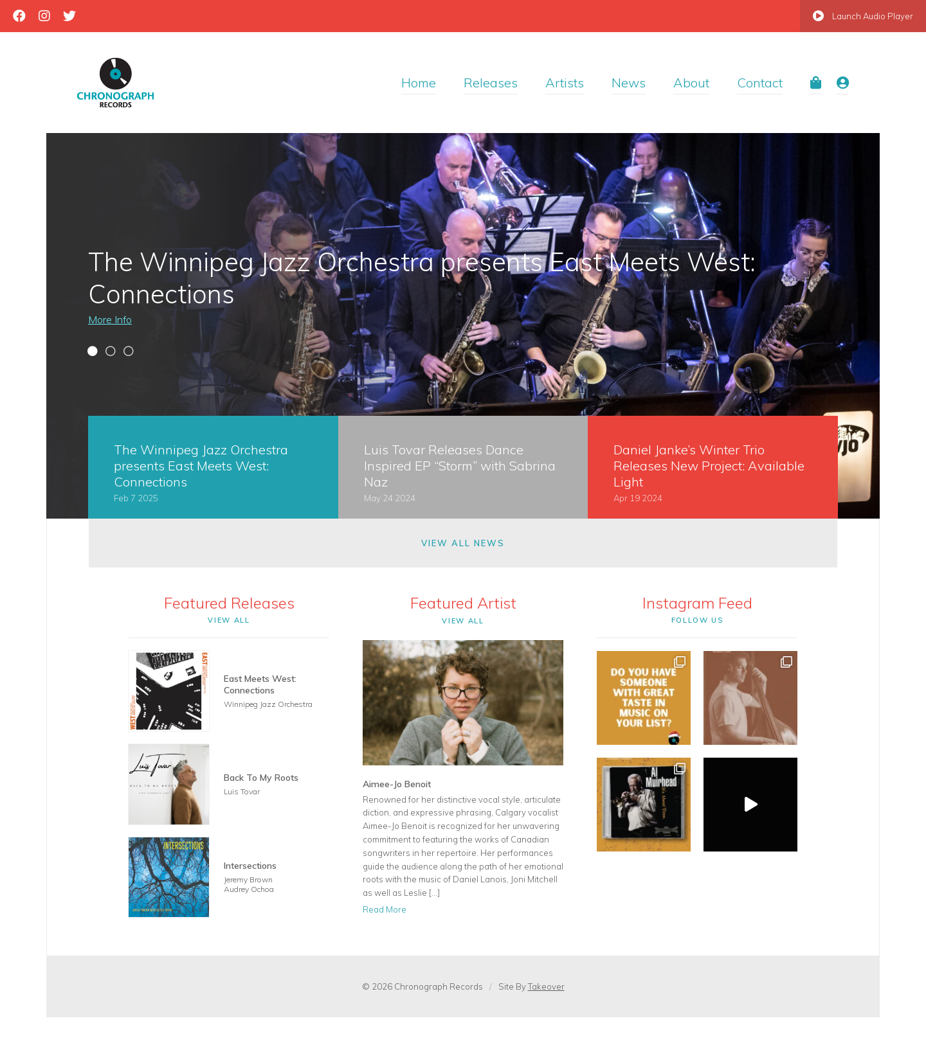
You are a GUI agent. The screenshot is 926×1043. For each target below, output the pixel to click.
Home (418, 83)
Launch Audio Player (863, 16)
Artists (564, 83)
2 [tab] (111, 352)
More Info (110, 319)
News (629, 83)
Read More (384, 909)
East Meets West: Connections (260, 684)
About (691, 83)
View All (229, 620)
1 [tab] (93, 352)
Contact (760, 83)
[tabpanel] (463, 326)
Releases (491, 83)
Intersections (250, 865)
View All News (462, 543)
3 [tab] (129, 352)
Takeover (546, 986)
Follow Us (697, 620)
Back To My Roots (261, 777)
